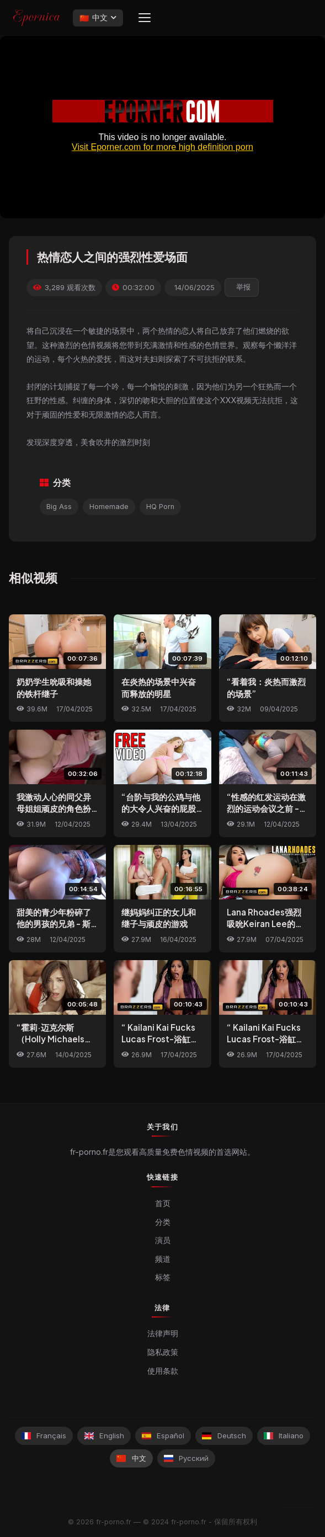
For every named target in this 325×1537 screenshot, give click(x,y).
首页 (163, 1203)
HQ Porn (160, 506)
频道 (163, 1258)
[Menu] (144, 17)
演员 (163, 1240)
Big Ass (59, 506)
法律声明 (162, 1333)
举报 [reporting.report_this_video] (243, 287)
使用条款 (162, 1371)
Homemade (109, 506)
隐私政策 (162, 1352)
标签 (163, 1277)
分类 (163, 1222)
